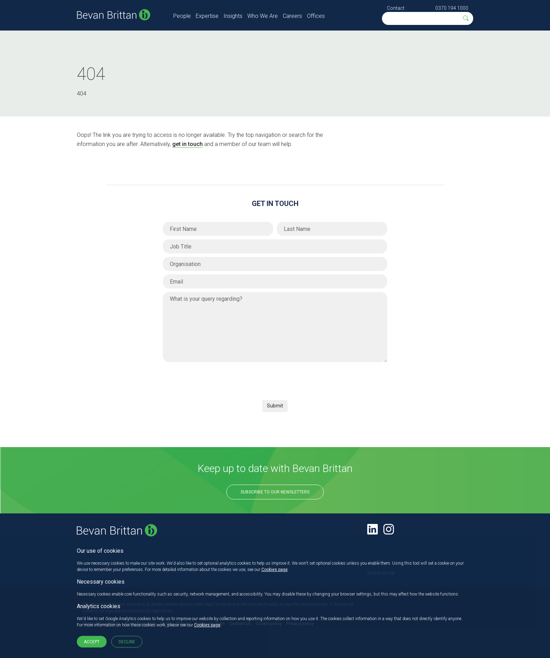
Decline (127, 641)
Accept (92, 641)
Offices (316, 16)
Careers (292, 16)
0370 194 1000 (451, 8)
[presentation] (216, 379)
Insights (232, 16)
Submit (275, 405)
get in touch (187, 144)
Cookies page (274, 569)
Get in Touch (275, 203)
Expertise (207, 16)
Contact (395, 8)
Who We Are (262, 16)
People (182, 16)
